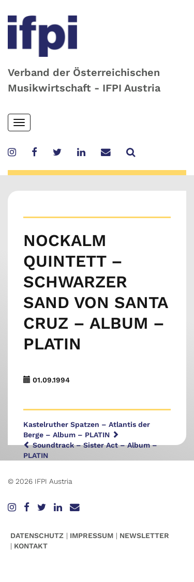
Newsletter (144, 535)
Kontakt (31, 546)
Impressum (91, 535)
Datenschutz (37, 535)
